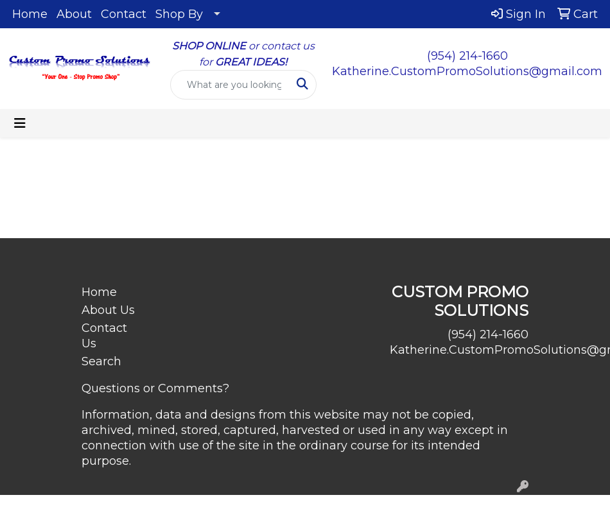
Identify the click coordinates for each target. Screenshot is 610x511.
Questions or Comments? (155, 388)
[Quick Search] (230, 85)
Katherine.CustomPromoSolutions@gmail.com (467, 71)
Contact (123, 14)
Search (101, 361)
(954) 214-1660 (467, 56)
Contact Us (104, 336)
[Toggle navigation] (19, 123)
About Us (108, 310)
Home (30, 14)
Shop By (179, 14)
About (74, 14)
